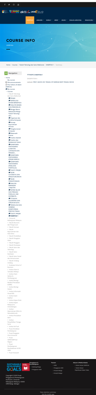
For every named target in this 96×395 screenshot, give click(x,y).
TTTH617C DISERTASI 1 (35, 75)
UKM (55, 365)
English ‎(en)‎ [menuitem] (89, 20)
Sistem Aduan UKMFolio (82, 365)
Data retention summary (48, 392)
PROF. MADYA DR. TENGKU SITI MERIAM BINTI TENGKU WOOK (53, 82)
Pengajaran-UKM (37, 369)
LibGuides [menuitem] (39, 20)
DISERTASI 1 (50, 65)
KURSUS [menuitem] (48, 20)
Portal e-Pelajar (58, 373)
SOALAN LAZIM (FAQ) (75, 20)
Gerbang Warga (36, 367)
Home (8, 65)
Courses (14, 65)
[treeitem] (13, 215)
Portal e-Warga (58, 370)
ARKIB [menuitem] (56, 20)
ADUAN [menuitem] (64, 20)
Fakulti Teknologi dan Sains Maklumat (32, 65)
